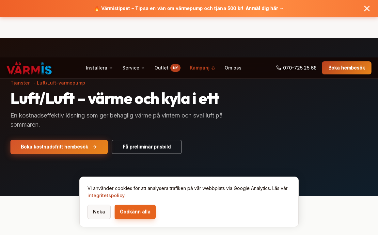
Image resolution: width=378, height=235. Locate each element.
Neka (99, 211)
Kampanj (202, 27)
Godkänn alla (135, 211)
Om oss (233, 27)
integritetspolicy (106, 195)
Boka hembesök (346, 27)
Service (133, 27)
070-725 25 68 (296, 27)
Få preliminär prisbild (147, 146)
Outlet (167, 27)
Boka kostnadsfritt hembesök (59, 146)
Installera (99, 27)
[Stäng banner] (367, 8)
